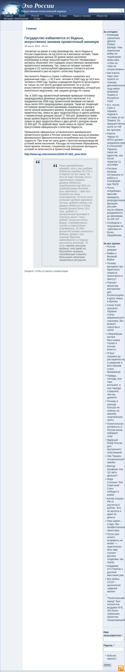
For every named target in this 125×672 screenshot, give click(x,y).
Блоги (22, 15)
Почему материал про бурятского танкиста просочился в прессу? (115, 271)
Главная (8, 15)
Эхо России (38, 5)
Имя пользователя (112, 634)
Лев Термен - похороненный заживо (115, 459)
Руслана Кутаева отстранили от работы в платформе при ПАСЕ (115, 176)
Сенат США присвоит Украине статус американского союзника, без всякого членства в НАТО (115, 318)
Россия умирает (112, 248)
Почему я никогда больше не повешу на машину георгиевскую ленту (115, 410)
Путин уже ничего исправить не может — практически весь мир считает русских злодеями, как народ (115, 548)
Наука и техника (82, 15)
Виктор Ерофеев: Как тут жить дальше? (115, 471)
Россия (35, 15)
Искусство (102, 15)
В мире (63, 15)
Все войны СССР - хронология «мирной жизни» (113, 585)
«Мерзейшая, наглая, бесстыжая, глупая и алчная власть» (115, 341)
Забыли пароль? (112, 657)
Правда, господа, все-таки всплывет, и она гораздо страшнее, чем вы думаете (114, 386)
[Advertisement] (62, 411)
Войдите (29, 271)
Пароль (108, 645)
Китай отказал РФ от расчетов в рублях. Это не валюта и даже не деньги (115, 508)
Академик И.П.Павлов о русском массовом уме (115, 570)
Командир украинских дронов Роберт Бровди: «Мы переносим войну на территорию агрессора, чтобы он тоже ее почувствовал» (115, 52)
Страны (49, 15)
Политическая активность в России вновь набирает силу (115, 430)
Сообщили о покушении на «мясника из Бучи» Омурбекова (115, 229)
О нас (37, 18)
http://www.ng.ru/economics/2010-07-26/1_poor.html (55, 154)
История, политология (16, 18)
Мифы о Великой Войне (112, 256)
